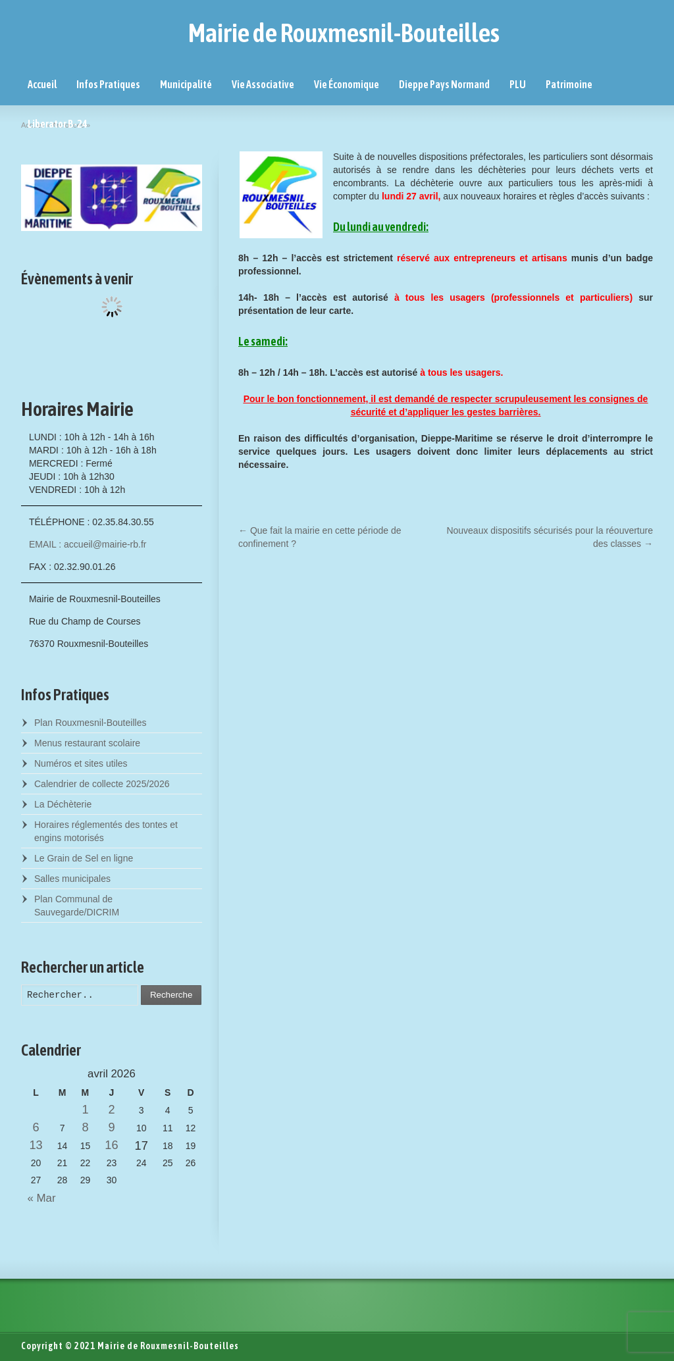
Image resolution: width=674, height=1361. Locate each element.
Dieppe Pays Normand (444, 84)
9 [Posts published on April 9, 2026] (111, 1127)
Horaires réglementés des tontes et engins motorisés (106, 831)
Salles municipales (72, 878)
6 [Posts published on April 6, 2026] (36, 1127)
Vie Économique (346, 84)
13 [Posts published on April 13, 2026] (35, 1145)
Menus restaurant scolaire (87, 743)
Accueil (42, 84)
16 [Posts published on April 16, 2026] (111, 1145)
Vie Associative (263, 84)
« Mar (38, 1198)
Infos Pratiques (108, 84)
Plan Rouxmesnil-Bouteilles (90, 722)
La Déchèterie (62, 804)
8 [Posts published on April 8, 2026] (85, 1127)
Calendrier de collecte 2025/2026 (101, 784)
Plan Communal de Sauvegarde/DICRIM (76, 905)
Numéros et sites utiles (81, 763)
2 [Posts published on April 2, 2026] (111, 1109)
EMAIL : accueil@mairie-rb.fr (88, 544)
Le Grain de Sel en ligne (83, 858)
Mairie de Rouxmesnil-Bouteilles (344, 32)
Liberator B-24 (58, 124)
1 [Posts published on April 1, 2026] (85, 1109)
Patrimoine (569, 84)
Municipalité (186, 84)
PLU (517, 84)
